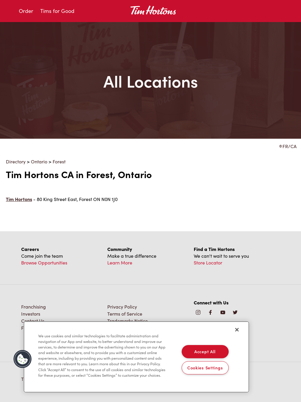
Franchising (33, 307)
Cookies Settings (205, 368)
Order (26, 10)
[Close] (236, 329)
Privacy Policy (122, 307)
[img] (235, 313)
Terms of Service (124, 314)
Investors (30, 314)
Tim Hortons (19, 199)
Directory (16, 161)
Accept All (205, 351)
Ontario (39, 161)
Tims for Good (57, 10)
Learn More (119, 262)
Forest (59, 161)
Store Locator (208, 262)
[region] (136, 357)
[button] (22, 359)
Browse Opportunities (44, 262)
